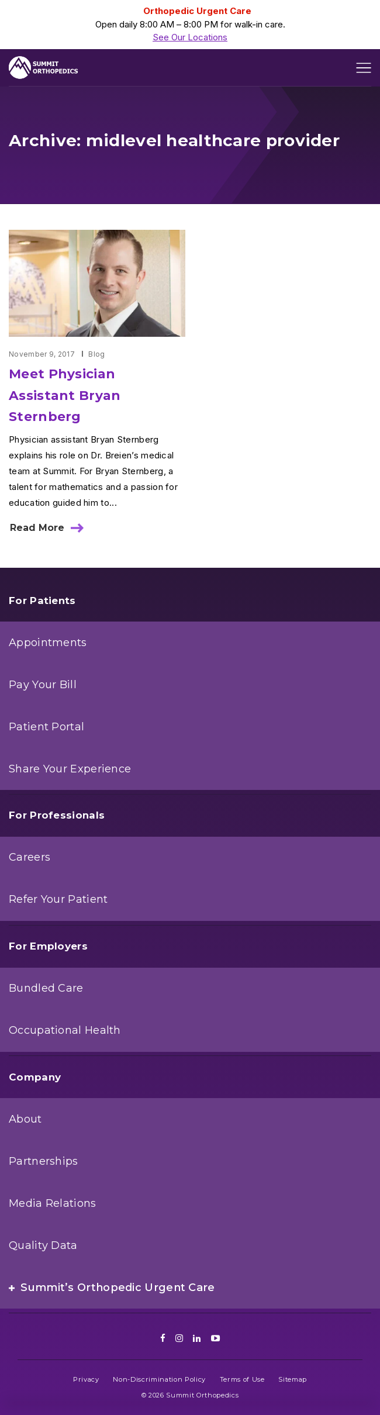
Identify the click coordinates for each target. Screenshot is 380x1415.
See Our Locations (190, 37)
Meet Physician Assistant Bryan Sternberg (65, 395)
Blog (96, 354)
